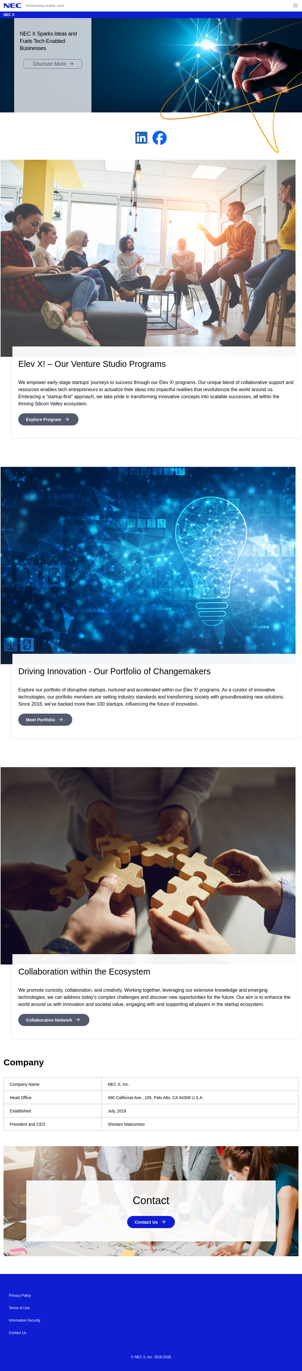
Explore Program (45, 419)
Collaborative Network (51, 1019)
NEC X (9, 15)
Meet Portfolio (42, 719)
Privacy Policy (20, 1295)
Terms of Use (19, 1307)
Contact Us (146, 1221)
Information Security (24, 1320)
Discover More (49, 64)
